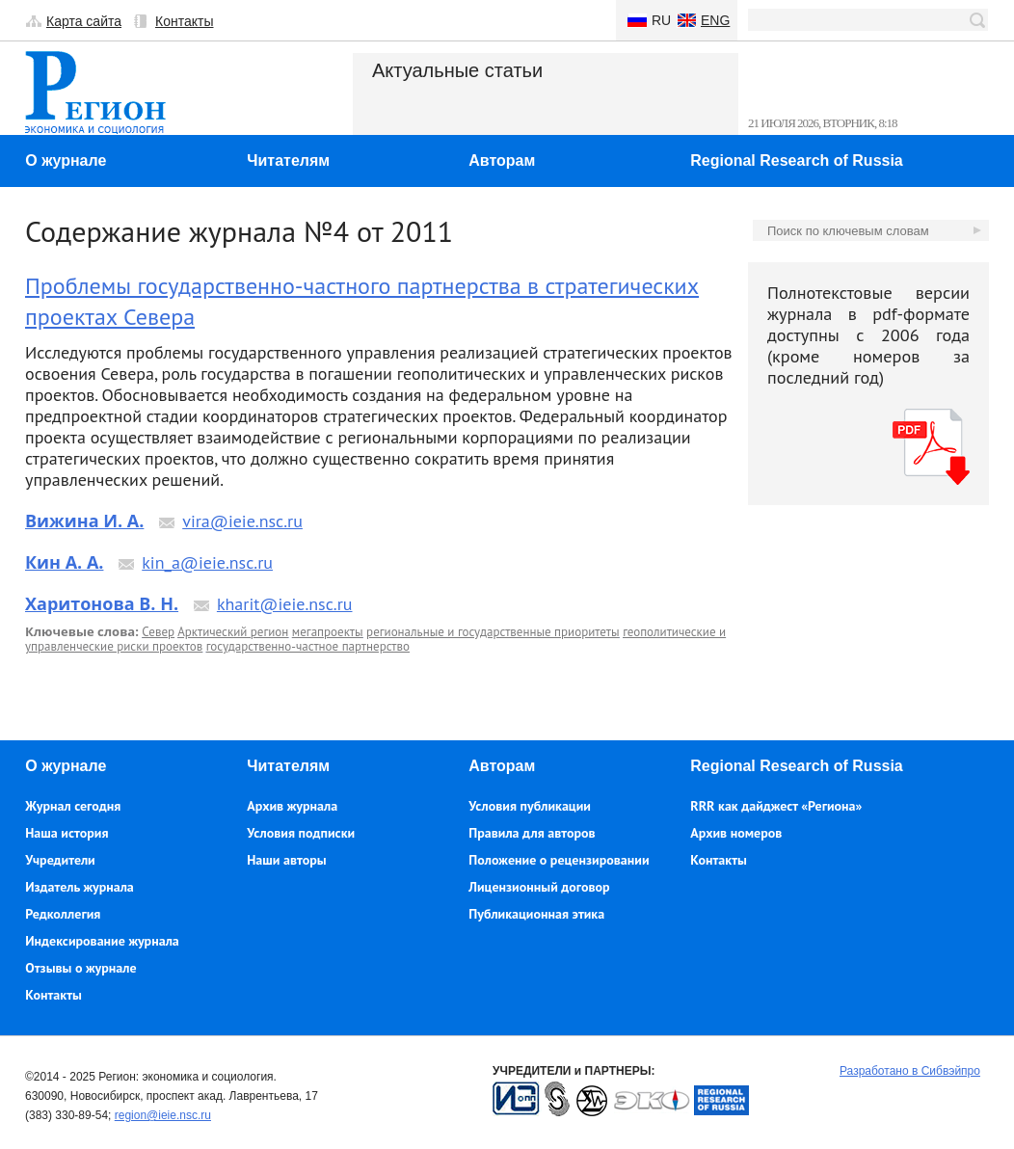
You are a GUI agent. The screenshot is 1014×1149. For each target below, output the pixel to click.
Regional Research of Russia (796, 160)
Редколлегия (62, 913)
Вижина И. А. (84, 520)
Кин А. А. (64, 562)
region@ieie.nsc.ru (163, 1115)
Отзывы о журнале (80, 967)
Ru (661, 20)
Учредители (59, 859)
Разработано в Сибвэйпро (910, 1071)
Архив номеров (736, 833)
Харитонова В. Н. (101, 603)
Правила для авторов (531, 833)
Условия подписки (301, 833)
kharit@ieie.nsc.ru (285, 604)
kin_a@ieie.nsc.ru (207, 562)
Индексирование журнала (102, 940)
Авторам (501, 160)
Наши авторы (286, 859)
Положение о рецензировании (558, 859)
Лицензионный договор (538, 886)
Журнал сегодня (72, 806)
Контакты (184, 21)
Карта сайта (83, 21)
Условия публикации (529, 806)
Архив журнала (292, 806)
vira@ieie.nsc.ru (242, 521)
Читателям (288, 160)
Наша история (66, 833)
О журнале (65, 160)
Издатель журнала (79, 886)
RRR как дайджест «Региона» (776, 806)
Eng (715, 20)
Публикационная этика (536, 913)
